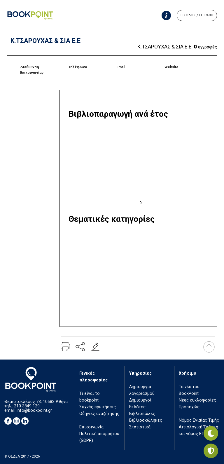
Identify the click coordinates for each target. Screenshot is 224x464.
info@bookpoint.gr (34, 410)
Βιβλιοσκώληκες (145, 420)
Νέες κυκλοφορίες (197, 400)
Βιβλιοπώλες (142, 413)
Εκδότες (137, 406)
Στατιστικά (139, 427)
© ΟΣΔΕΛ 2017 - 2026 (22, 456)
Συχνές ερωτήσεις (97, 406)
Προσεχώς (189, 406)
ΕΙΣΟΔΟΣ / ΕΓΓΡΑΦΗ (197, 15)
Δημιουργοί (140, 400)
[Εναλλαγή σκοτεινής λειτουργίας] (211, 433)
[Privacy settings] (211, 451)
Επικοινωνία (91, 427)
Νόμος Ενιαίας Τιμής (199, 420)
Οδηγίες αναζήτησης (99, 413)
